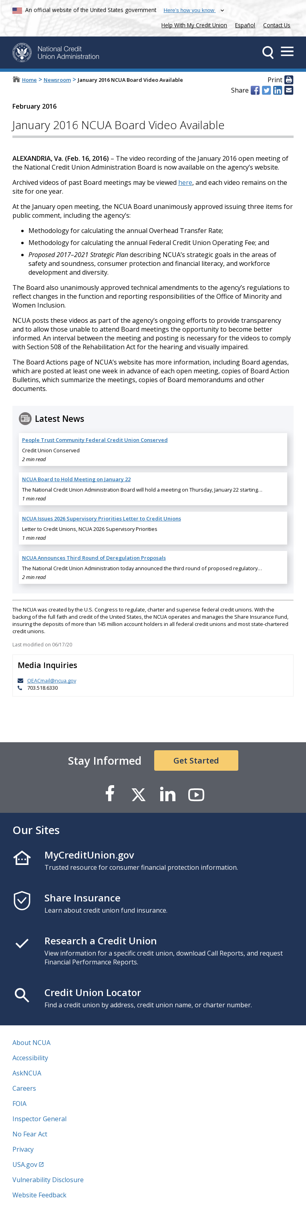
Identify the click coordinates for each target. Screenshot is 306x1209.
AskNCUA (26, 1073)
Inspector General (39, 1118)
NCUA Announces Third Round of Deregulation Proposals (94, 557)
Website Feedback (39, 1195)
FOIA (19, 1103)
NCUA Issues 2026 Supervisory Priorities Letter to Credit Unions (101, 518)
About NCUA (31, 1042)
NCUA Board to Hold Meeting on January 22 (76, 479)
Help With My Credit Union (192, 24)
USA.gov (24, 1164)
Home (29, 79)
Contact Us (276, 25)
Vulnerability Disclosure (48, 1179)
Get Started (196, 760)
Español (245, 25)
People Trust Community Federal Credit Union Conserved (95, 440)
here (185, 182)
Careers (24, 1088)
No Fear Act (29, 1134)
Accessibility (30, 1057)
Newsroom (57, 79)
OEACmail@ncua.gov (51, 680)
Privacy (23, 1149)
